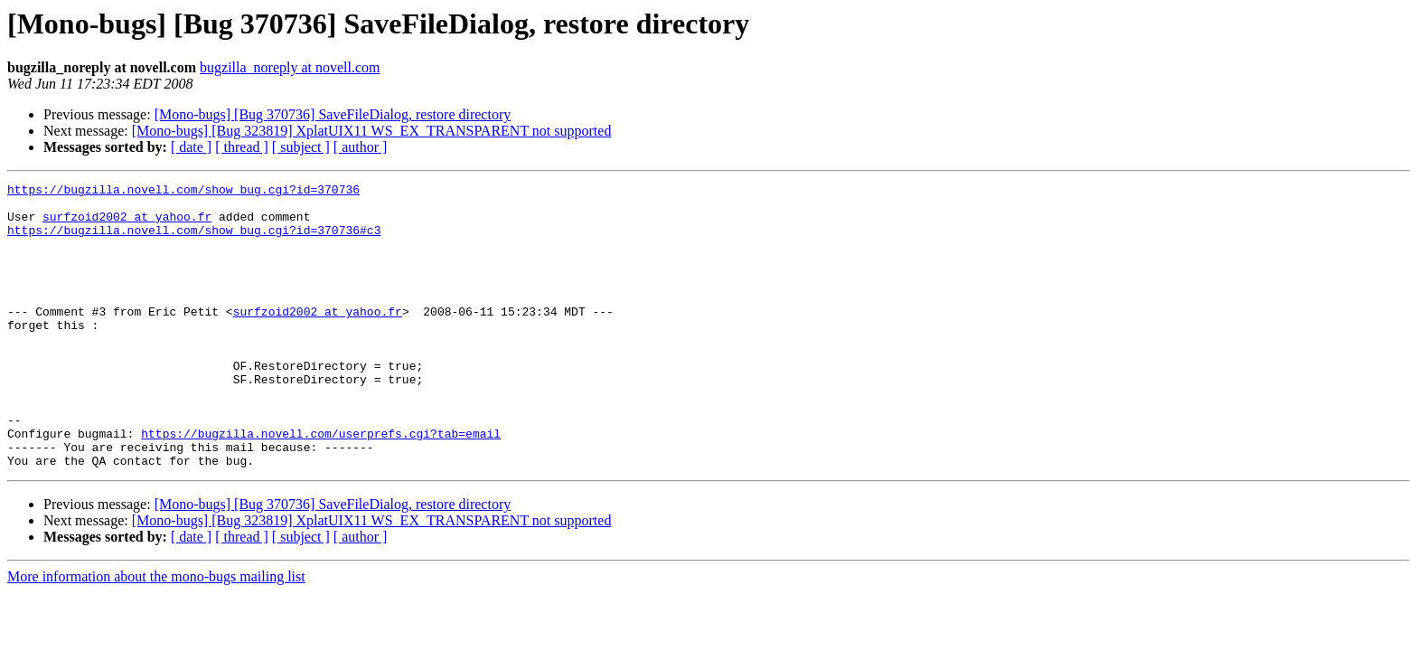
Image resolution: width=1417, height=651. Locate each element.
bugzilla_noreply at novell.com (290, 67)
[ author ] (360, 147)
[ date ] (191, 147)
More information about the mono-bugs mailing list (156, 633)
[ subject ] (301, 147)
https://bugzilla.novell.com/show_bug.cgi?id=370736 (183, 192)
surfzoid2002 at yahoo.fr (126, 224)
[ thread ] (241, 147)
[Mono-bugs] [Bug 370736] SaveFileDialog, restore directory (333, 114)
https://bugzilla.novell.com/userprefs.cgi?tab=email (321, 484)
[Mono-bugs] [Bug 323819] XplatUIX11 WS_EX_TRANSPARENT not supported (372, 130)
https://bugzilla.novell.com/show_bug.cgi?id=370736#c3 (193, 240)
